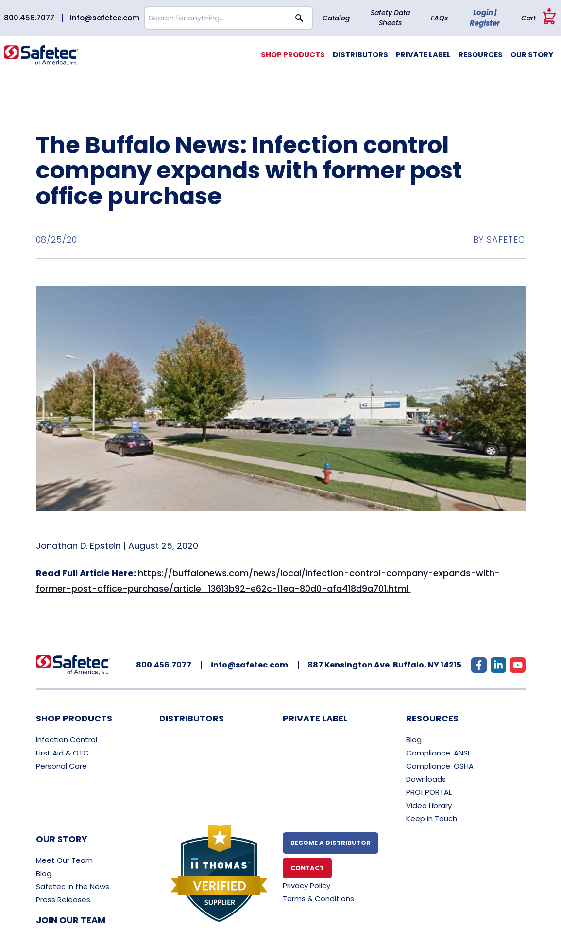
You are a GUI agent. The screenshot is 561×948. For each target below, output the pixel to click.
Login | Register (485, 18)
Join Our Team (70, 920)
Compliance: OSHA (440, 766)
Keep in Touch (431, 818)
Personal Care (61, 766)
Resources (481, 55)
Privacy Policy (306, 885)
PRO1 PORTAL (429, 792)
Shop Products (293, 55)
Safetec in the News (72, 886)
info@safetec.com (105, 18)
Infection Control (66, 740)
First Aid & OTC (62, 753)
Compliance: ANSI (437, 753)
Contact (307, 868)
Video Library (429, 805)
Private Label (423, 55)
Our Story (531, 55)
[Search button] (300, 18)
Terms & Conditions (318, 899)
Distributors (360, 55)
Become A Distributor (330, 842)
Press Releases (63, 900)
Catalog (336, 18)
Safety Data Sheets (390, 18)
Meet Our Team (64, 860)
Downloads (426, 779)
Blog (414, 740)
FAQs (439, 18)
